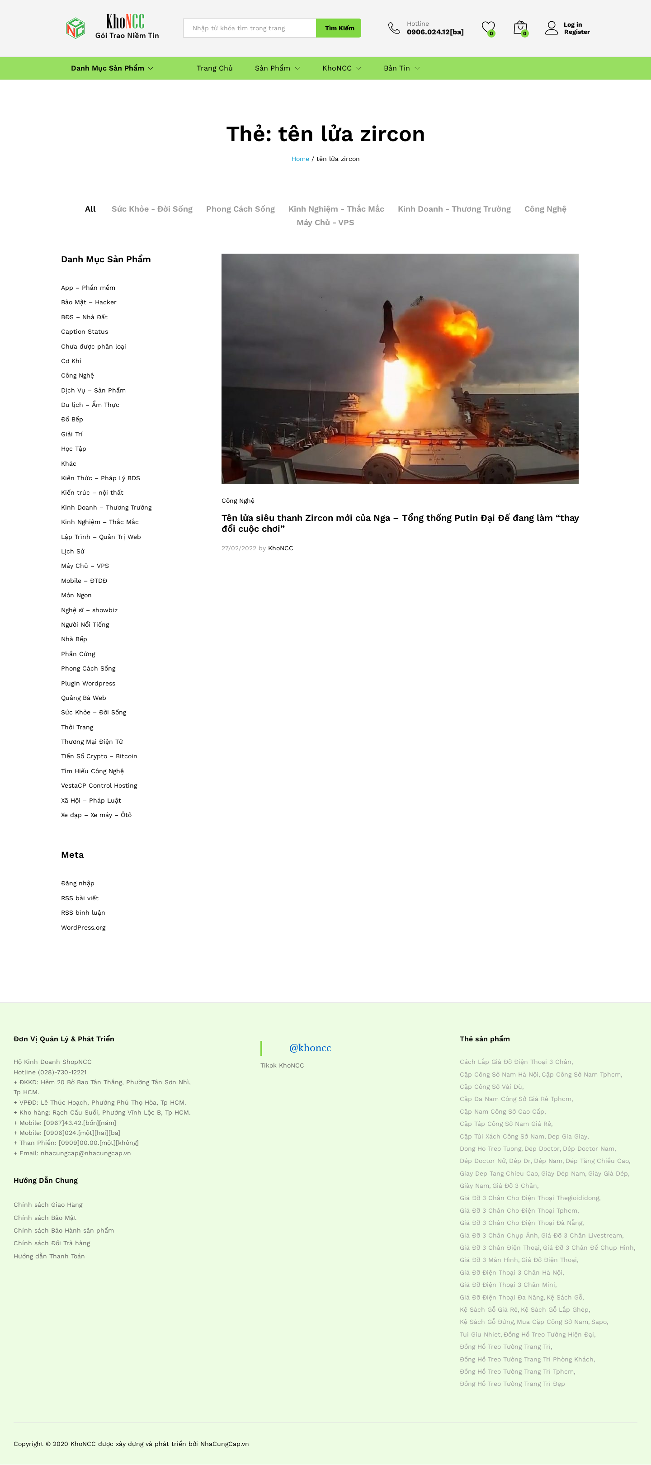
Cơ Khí (71, 360)
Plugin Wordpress (88, 683)
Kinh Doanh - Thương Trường (456, 208)
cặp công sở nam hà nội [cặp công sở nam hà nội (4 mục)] (499, 1074)
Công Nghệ (548, 208)
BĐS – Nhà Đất (84, 317)
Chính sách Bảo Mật (45, 1217)
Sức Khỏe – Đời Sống (93, 712)
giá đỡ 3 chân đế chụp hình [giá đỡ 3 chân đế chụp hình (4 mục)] (588, 1247)
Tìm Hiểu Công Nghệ (92, 771)
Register (577, 31)
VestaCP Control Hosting (99, 785)
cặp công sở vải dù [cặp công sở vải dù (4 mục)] (491, 1086)
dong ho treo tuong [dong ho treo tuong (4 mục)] (490, 1148)
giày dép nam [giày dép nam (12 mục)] (563, 1173)
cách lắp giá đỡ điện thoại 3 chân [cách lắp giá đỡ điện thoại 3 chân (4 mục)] (515, 1061)
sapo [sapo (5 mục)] (599, 1321)
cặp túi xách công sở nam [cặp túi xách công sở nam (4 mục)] (502, 1136)
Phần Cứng (78, 653)
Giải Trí (72, 434)
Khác (68, 463)
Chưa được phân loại (93, 346)
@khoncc (310, 1048)
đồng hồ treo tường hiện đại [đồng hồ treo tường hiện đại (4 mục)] (549, 1334)
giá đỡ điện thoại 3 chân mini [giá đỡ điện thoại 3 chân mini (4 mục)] (507, 1284)
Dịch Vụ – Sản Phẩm (93, 390)
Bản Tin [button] (397, 68)
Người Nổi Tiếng (85, 624)
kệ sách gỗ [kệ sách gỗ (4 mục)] (564, 1297)
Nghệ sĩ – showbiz (89, 610)
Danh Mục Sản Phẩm (107, 68)
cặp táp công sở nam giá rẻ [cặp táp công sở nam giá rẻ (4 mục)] (505, 1123)
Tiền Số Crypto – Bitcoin (99, 756)
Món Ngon (76, 595)
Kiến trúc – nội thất (92, 492)
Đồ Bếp (72, 419)
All (86, 208)
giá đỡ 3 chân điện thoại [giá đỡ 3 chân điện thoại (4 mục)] (500, 1247)
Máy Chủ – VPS (85, 565)
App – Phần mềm (88, 287)
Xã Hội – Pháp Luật (91, 800)
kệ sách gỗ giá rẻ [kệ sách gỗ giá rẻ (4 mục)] (489, 1309)
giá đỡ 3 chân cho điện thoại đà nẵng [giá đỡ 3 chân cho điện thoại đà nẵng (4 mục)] (521, 1222)
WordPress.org (83, 927)
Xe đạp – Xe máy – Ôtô (96, 814)
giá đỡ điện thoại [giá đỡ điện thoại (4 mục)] (549, 1259)
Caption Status (84, 331)
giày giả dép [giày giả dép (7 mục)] (608, 1173)
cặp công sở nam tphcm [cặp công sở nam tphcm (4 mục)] (581, 1074)
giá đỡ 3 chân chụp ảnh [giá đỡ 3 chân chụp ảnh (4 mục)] (499, 1235)
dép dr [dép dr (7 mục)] (520, 1160)
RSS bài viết (80, 898)
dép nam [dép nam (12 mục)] (548, 1160)
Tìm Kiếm (339, 28)
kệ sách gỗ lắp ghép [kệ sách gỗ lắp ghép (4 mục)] (555, 1309)
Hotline (418, 23)
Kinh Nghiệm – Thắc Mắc (100, 521)
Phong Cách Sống (239, 208)
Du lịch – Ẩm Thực (90, 404)
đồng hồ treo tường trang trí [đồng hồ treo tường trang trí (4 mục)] (505, 1346)
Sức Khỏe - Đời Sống (149, 208)
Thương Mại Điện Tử (92, 741)
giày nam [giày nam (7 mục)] (474, 1185)
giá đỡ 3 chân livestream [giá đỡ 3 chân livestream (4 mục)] (581, 1235)
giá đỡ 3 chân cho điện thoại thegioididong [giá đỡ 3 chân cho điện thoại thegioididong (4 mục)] (529, 1197)
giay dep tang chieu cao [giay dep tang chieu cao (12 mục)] (499, 1173)
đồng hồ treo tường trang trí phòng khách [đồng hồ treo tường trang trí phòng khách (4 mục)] (527, 1359)
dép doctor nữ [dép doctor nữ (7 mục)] (483, 1160)
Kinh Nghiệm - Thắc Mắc (336, 208)
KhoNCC (280, 548)
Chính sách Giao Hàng (48, 1204)
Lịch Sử (73, 551)
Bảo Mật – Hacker (89, 302)
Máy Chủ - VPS (325, 222)
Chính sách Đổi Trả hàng (52, 1243)
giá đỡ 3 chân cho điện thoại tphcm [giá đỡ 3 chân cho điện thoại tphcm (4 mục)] (518, 1210)
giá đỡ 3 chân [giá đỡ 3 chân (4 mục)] (514, 1185)
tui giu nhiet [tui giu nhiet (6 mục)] (480, 1334)
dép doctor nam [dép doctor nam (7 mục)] (588, 1148)
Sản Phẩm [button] (272, 68)
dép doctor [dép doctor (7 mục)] (542, 1148)
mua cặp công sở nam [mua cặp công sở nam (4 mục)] (552, 1321)
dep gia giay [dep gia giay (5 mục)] (567, 1136)
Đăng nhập (77, 883)
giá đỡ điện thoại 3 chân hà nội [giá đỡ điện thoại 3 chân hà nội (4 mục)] (511, 1272)
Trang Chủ (215, 68)
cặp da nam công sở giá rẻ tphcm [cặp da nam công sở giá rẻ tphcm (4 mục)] (515, 1098)
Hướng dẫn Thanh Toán (49, 1256)
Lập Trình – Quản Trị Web (101, 536)
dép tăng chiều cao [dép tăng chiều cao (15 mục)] (597, 1160)
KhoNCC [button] (337, 68)
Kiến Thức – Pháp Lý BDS (100, 478)
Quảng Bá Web (83, 697)
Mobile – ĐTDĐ (84, 580)
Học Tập (73, 448)
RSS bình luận (83, 912)
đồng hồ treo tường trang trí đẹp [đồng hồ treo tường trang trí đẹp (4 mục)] (512, 1383)
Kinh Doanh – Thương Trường (106, 507)
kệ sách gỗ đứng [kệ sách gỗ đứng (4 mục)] (487, 1321)
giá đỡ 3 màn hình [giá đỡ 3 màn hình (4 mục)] (489, 1259)
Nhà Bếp (74, 639)
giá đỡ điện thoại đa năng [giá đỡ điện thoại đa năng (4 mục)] (501, 1297)
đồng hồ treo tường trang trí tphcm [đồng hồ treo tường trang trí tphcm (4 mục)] (517, 1371)
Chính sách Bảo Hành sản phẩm (64, 1230)
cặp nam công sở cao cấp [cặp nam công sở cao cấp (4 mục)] (502, 1111)
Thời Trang (77, 727)
